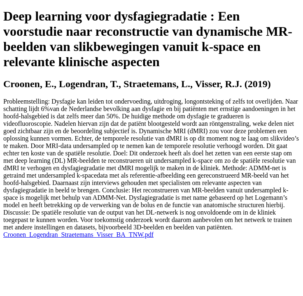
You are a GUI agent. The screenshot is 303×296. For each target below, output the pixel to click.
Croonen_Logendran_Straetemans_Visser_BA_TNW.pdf (78, 234)
